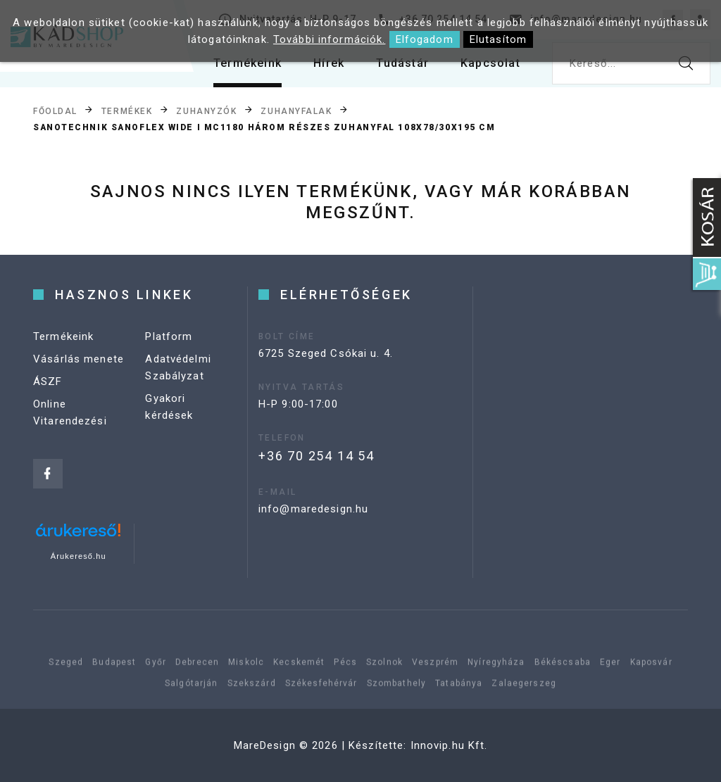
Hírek (328, 63)
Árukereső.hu (78, 556)
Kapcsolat (490, 63)
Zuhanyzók (206, 110)
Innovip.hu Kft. (449, 745)
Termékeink (247, 63)
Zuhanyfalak (296, 110)
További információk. (329, 39)
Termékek (126, 110)
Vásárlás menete (78, 359)
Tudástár (402, 63)
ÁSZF (48, 381)
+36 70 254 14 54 (316, 455)
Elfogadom (424, 39)
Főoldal (55, 110)
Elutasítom (498, 39)
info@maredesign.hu (313, 509)
